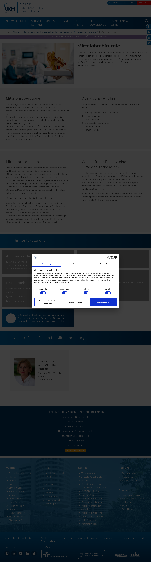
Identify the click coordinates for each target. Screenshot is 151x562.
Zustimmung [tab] (46, 264)
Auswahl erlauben (75, 302)
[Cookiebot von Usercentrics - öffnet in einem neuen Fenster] (108, 257)
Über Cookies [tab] (104, 264)
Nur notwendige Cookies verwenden (47, 302)
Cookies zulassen (103, 302)
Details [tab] (75, 264)
